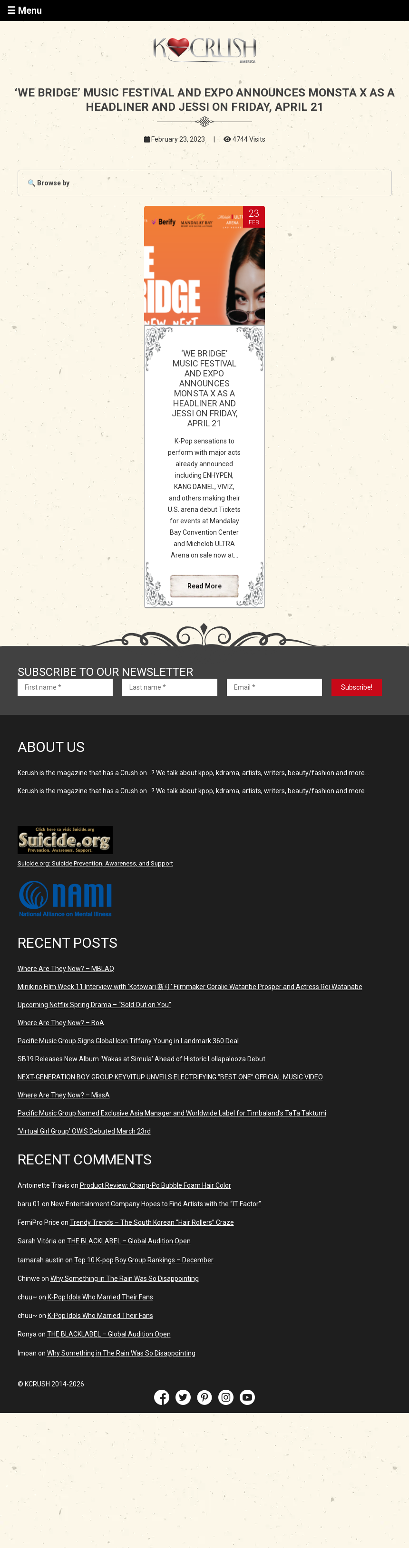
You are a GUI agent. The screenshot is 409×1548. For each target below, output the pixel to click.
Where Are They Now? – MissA (64, 1095)
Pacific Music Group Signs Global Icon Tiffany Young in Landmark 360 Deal (128, 1041)
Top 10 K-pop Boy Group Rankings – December (144, 1260)
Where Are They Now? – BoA (61, 1023)
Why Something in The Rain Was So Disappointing (124, 1278)
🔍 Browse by (48, 183)
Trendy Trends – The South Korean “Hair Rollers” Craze (152, 1222)
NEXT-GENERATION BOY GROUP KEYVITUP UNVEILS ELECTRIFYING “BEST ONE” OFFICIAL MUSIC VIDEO (170, 1077)
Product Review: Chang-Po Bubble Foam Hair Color (155, 1185)
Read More (204, 586)
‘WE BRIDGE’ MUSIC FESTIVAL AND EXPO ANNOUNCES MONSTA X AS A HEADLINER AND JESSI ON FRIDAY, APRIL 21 (204, 388)
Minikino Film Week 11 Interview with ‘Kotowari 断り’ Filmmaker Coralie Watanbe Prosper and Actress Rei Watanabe (190, 986)
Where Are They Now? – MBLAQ (66, 968)
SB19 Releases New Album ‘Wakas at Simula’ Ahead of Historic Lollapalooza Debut (141, 1059)
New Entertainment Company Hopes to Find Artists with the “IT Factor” (156, 1204)
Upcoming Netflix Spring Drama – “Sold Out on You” (94, 1005)
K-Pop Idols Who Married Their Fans (100, 1297)
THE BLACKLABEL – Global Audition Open (129, 1241)
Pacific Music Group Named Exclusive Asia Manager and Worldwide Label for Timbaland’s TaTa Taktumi (172, 1113)
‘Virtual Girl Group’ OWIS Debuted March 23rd (84, 1131)
